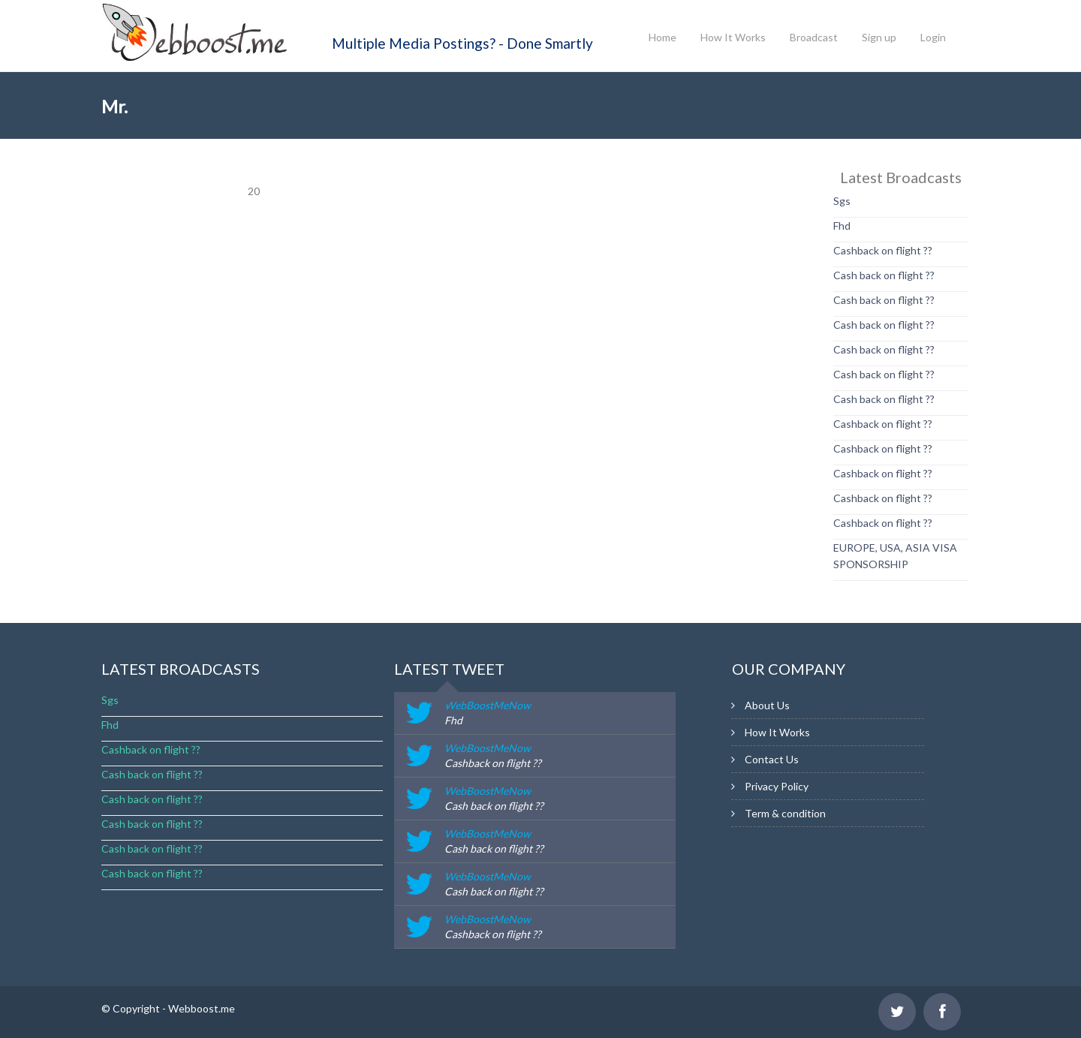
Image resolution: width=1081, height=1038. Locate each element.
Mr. (114, 106)
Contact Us (772, 759)
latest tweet (449, 669)
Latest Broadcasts (180, 669)
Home (662, 37)
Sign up (879, 37)
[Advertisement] (161, 394)
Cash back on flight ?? (884, 275)
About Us (767, 705)
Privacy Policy (776, 786)
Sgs (842, 200)
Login (933, 37)
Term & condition (785, 813)
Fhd (842, 225)
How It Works (733, 37)
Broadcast (814, 37)
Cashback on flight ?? (882, 250)
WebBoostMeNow (487, 705)
